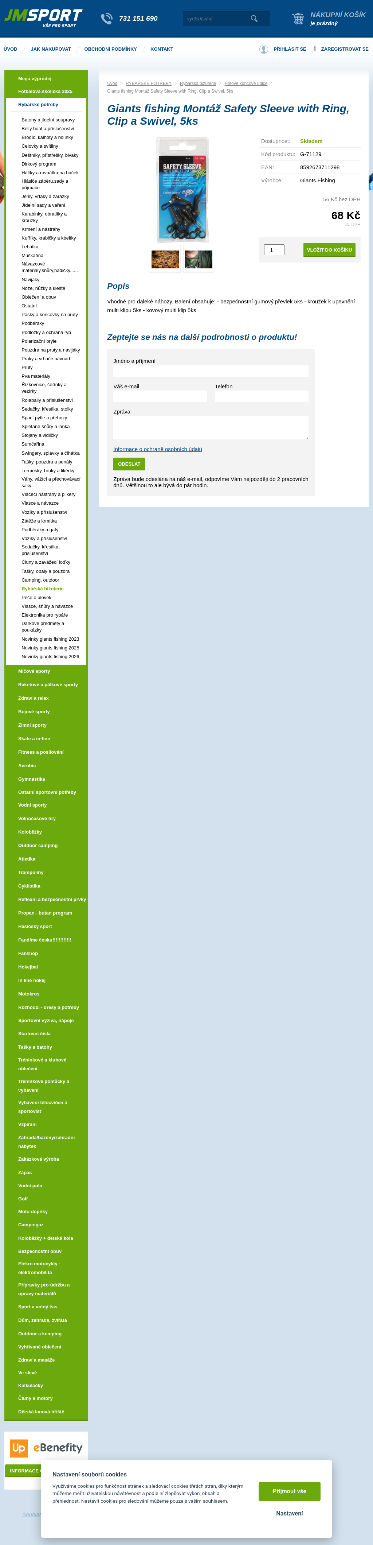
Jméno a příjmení (134, 361)
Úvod (112, 83)
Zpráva (121, 411)
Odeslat (129, 464)
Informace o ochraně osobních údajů (157, 449)
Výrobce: (272, 180)
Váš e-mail (126, 386)
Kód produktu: (278, 154)
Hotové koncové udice (245, 83)
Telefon (223, 386)
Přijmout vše (290, 1491)
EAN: (267, 167)
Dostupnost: (275, 141)
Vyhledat (254, 18)
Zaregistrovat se (345, 49)
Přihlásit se (290, 49)
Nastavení (289, 1513)
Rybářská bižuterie (198, 83)
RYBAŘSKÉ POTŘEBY (149, 83)
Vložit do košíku (329, 250)
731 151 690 (138, 18)
